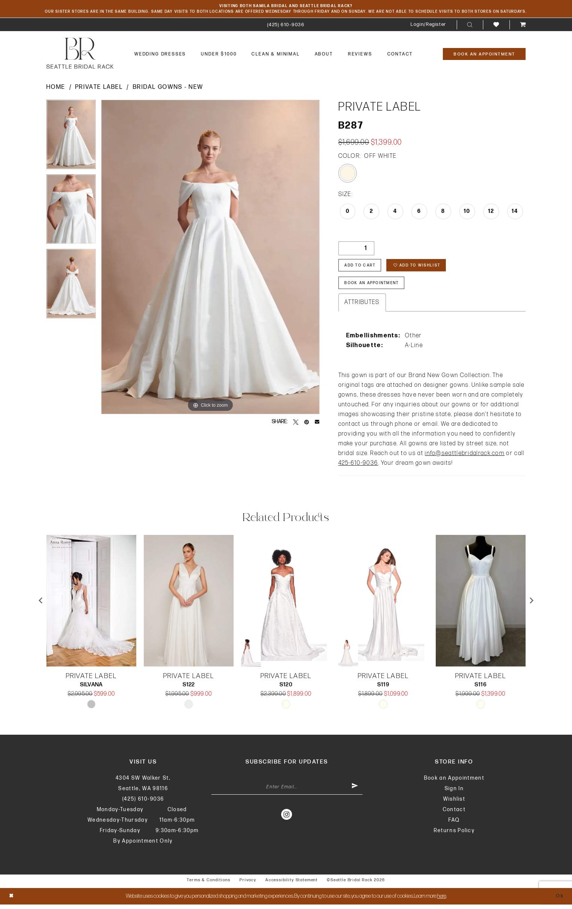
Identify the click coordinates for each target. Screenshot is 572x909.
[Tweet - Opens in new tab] (296, 423)
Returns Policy (454, 835)
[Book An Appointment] (484, 55)
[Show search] (470, 25)
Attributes (362, 306)
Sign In (454, 793)
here (441, 900)
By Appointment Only (143, 845)
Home (55, 88)
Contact (454, 814)
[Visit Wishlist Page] (496, 25)
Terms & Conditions (209, 884)
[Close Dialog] (11, 900)
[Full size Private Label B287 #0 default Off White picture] (210, 258)
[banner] (79, 54)
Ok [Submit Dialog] (559, 900)
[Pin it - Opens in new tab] (306, 423)
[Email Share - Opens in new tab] (317, 423)
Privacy (248, 884)
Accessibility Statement (291, 884)
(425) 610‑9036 (143, 803)
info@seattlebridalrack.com (465, 457)
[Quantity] (356, 249)
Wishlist (454, 803)
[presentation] (91, 605)
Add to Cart (362, 267)
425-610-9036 (358, 467)
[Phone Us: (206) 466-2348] (286, 25)
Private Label (99, 88)
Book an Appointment (454, 782)
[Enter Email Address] (287, 792)
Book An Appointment (376, 287)
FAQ (454, 824)
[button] (428, 25)
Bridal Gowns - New (168, 88)
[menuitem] (285, 25)
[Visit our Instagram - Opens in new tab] (287, 820)
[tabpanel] (71, 138)
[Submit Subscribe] (354, 792)
